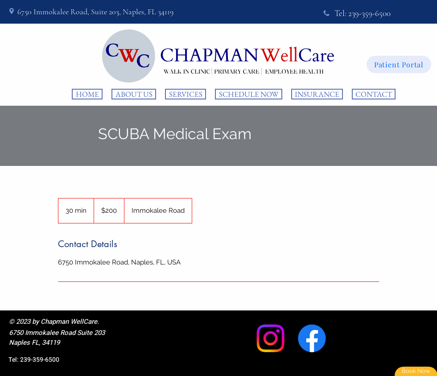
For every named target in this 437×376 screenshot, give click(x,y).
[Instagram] (270, 338)
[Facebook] (311, 338)
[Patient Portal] (399, 64)
